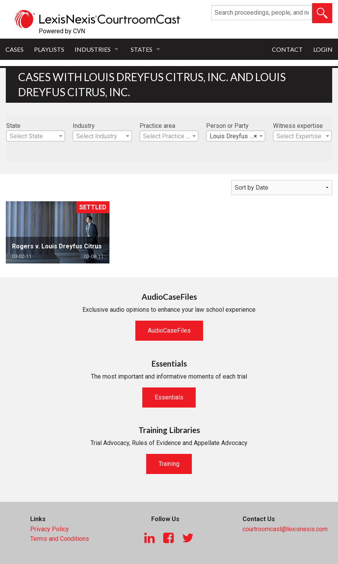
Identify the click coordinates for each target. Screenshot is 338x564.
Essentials (169, 397)
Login (323, 49)
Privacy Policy (49, 529)
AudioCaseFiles (169, 330)
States (141, 49)
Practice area (157, 125)
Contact (287, 49)
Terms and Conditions (59, 538)
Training (169, 463)
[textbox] (36, 136)
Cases (14, 49)
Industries (93, 49)
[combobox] (35, 136)
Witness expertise (298, 125)
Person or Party (227, 125)
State (13, 125)
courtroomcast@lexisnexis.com (285, 529)
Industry (84, 125)
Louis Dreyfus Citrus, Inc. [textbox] (237, 136)
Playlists (49, 49)
